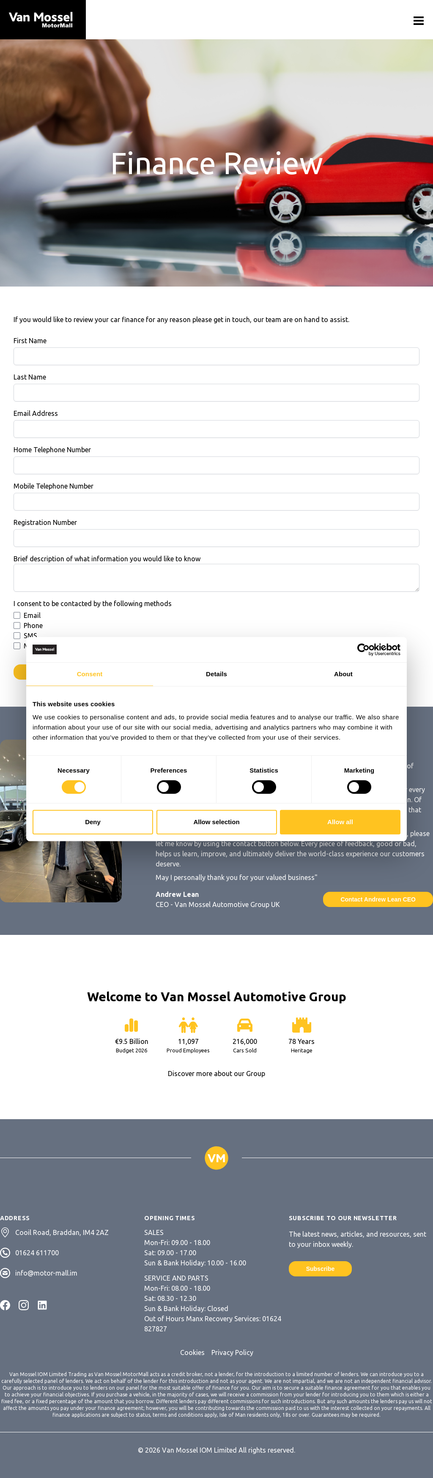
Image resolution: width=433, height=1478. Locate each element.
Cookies (192, 1352)
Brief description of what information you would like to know (107, 559)
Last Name (30, 377)
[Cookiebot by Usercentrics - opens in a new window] (363, 649)
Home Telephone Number (52, 450)
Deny (93, 821)
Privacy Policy (232, 1352)
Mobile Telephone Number (53, 486)
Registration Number (45, 522)
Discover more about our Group (216, 1073)
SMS (30, 635)
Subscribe (320, 1268)
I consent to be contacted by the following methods (93, 603)
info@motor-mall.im (46, 1273)
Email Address (36, 413)
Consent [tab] (90, 674)
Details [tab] (216, 674)
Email (32, 615)
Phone (33, 625)
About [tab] (343, 674)
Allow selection (216, 821)
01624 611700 (37, 1253)
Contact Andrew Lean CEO (378, 899)
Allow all (340, 821)
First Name (30, 340)
